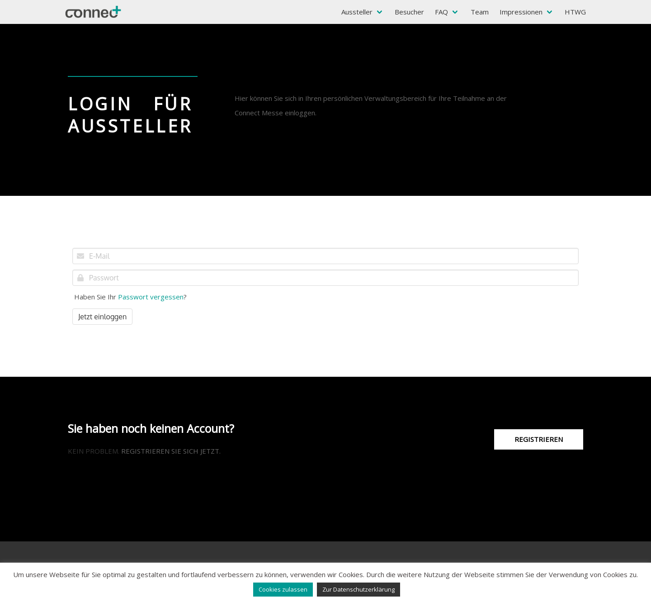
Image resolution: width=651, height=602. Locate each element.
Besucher (409, 11)
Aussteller (357, 11)
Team (480, 11)
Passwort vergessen (151, 296)
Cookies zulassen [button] (283, 589)
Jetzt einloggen (102, 316)
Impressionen (521, 11)
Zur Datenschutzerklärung (358, 589)
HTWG (575, 11)
